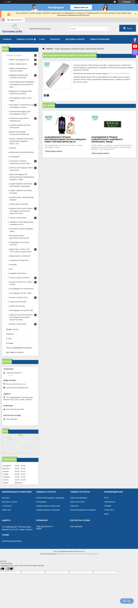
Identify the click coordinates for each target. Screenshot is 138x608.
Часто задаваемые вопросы (19, 348)
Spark (106, 514)
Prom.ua (82, 551)
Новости (10, 334)
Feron (106, 498)
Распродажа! (41, 502)
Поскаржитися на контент (67, 554)
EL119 (122, 73)
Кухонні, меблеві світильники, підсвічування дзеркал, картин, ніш (21, 141)
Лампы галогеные (77, 502)
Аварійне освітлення (17, 273)
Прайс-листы (12, 329)
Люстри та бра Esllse (17, 218)
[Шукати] (107, 28)
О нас (42, 39)
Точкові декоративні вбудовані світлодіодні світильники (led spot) (21, 84)
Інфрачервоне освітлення (19, 256)
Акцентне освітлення (17, 302)
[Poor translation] (10, 569)
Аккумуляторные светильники (48, 506)
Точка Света (109, 510)
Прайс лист (6, 510)
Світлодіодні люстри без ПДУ (21, 310)
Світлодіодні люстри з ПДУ (20, 293)
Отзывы (9, 343)
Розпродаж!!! (14, 157)
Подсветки (74, 506)
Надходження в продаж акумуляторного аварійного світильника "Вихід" (107, 139)
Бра (11, 269)
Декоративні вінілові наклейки (21, 152)
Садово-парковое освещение (48, 510)
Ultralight (107, 506)
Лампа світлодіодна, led (19, 60)
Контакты (55, 39)
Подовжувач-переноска (18, 260)
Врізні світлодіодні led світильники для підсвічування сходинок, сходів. (21, 176)
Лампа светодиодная (78, 498)
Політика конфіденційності (88, 554)
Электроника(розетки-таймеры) (83, 510)
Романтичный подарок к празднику (50, 498)
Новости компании (99, 39)
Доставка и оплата (75, 39)
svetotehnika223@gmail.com (17, 388)
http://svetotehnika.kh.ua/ (16, 384)
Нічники (12, 148)
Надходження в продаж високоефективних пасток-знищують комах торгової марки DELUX (65, 139)
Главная (7, 39)
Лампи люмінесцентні (18, 64)
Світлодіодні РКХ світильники (21, 289)
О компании (7, 506)
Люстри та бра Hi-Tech (18, 297)
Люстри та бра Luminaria (19, 278)
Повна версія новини (53, 151)
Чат (126, 601)
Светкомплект (110, 502)
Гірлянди (13, 265)
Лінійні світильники (17, 306)
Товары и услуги (25, 39)
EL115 (111, 73)
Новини (49, 49)
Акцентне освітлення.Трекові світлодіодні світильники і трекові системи (21, 210)
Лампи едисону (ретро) (18, 204)
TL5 (128, 73)
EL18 (117, 73)
